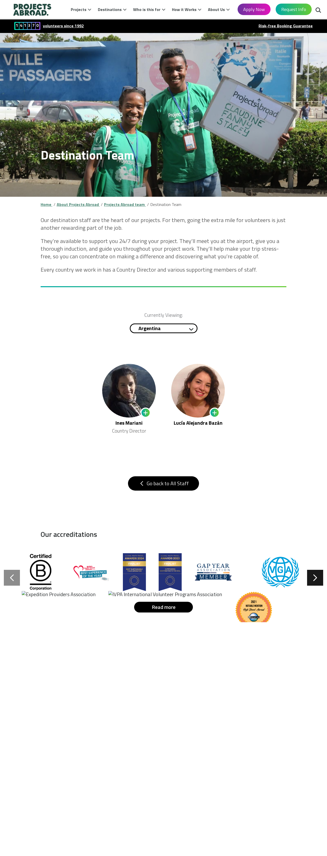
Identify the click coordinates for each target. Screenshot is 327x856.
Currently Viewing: (163, 315)
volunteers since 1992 (63, 26)
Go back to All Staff (163, 486)
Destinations (110, 9)
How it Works (184, 9)
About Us (216, 9)
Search (318, 10)
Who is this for (146, 9)
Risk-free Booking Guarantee (286, 26)
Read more (164, 612)
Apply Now (254, 9)
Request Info (293, 9)
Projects (78, 9)
